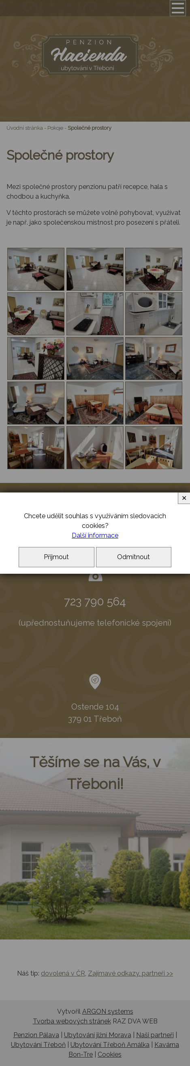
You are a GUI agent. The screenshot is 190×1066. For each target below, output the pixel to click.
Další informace (95, 535)
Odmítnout (133, 557)
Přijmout (56, 557)
